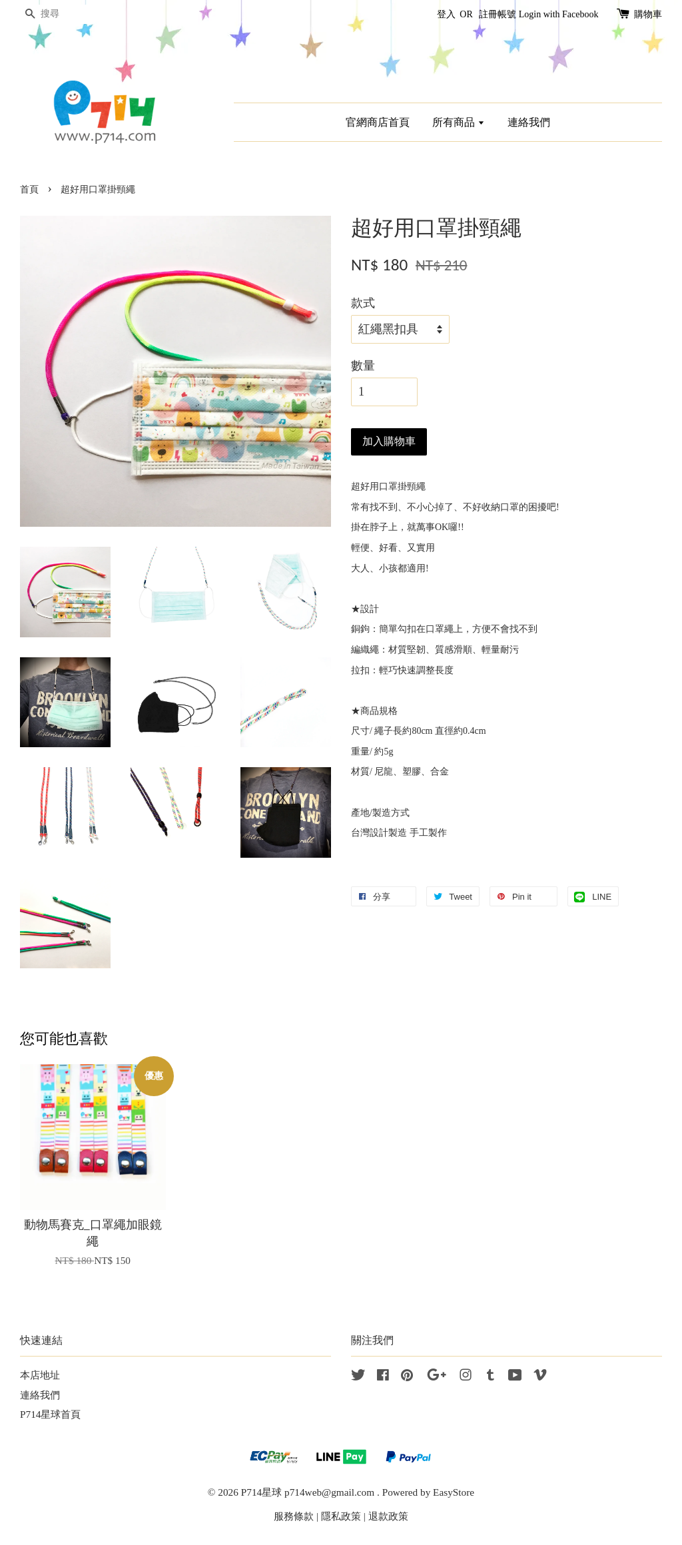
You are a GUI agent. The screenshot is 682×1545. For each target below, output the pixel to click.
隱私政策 (341, 1516)
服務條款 (294, 1516)
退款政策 (388, 1516)
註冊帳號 (497, 14)
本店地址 (40, 1375)
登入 (446, 14)
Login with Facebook (559, 14)
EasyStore (453, 1492)
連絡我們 (529, 122)
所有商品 (458, 122)
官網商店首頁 (378, 122)
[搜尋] (60, 14)
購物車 (648, 14)
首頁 (29, 189)
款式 (363, 303)
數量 (363, 365)
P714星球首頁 (50, 1414)
